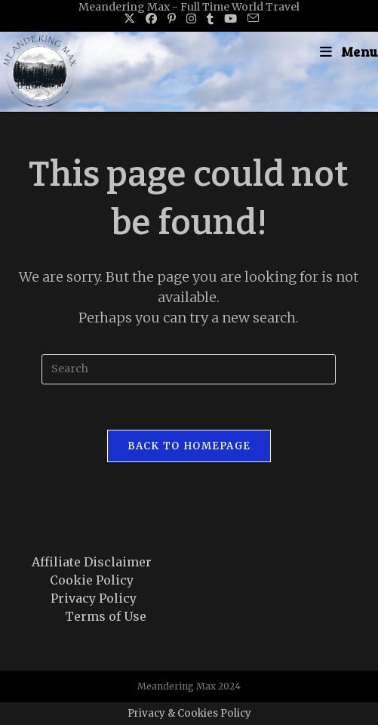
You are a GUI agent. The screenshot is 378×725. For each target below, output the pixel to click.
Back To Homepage (189, 446)
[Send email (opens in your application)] (250, 19)
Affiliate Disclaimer (92, 561)
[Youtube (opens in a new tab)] (230, 19)
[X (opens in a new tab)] (129, 19)
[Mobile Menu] (349, 51)
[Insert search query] (188, 369)
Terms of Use (105, 616)
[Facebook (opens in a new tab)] (151, 19)
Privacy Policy (94, 598)
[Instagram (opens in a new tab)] (191, 19)
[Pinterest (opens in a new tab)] (171, 19)
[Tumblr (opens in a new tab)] (210, 19)
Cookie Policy (92, 580)
